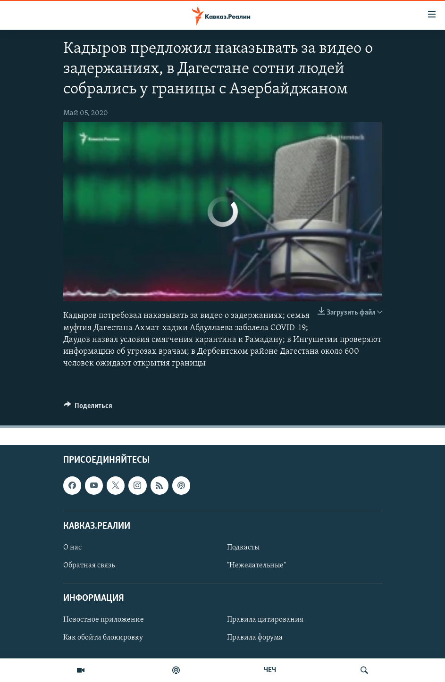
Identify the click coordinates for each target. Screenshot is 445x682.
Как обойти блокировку (103, 638)
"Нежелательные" (256, 565)
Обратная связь (89, 565)
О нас (72, 547)
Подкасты (243, 547)
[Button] (88, 408)
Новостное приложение (103, 620)
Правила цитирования (265, 620)
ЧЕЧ (270, 670)
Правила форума (255, 638)
